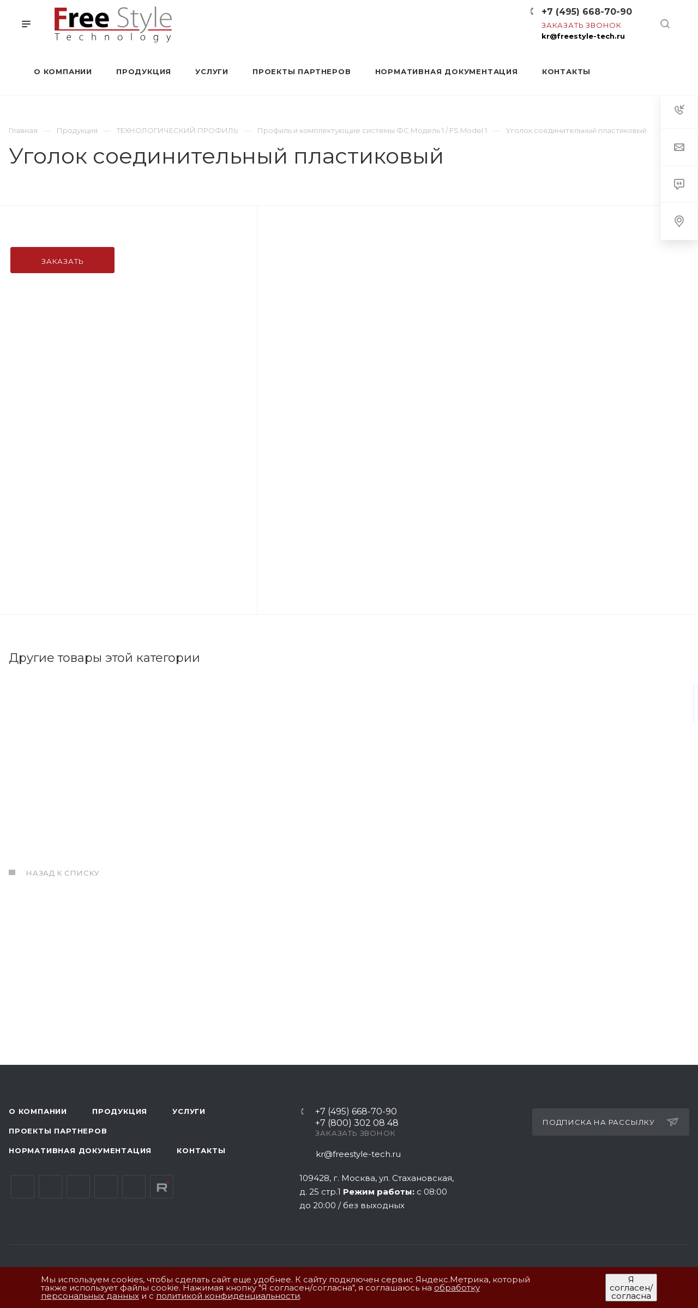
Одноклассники (106, 1187)
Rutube (161, 1187)
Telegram (50, 1187)
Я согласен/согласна (631, 1287)
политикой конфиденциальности (228, 1296)
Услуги (189, 1111)
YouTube (78, 1187)
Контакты (201, 1151)
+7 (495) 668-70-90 (586, 12)
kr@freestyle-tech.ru (583, 36)
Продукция (119, 1111)
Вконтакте (22, 1187)
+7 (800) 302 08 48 (357, 1124)
